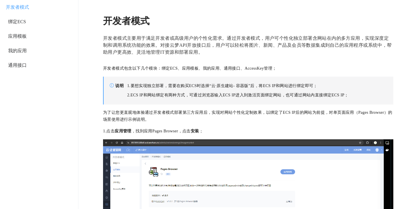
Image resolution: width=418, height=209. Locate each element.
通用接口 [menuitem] (17, 65)
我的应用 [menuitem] (17, 50)
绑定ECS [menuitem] (17, 21)
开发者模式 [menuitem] (17, 7)
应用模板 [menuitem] (17, 36)
